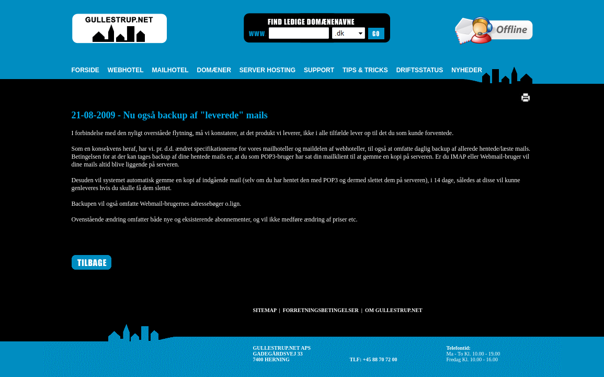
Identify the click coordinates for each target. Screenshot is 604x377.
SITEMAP (265, 310)
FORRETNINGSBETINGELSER (321, 310)
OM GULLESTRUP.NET (394, 310)
